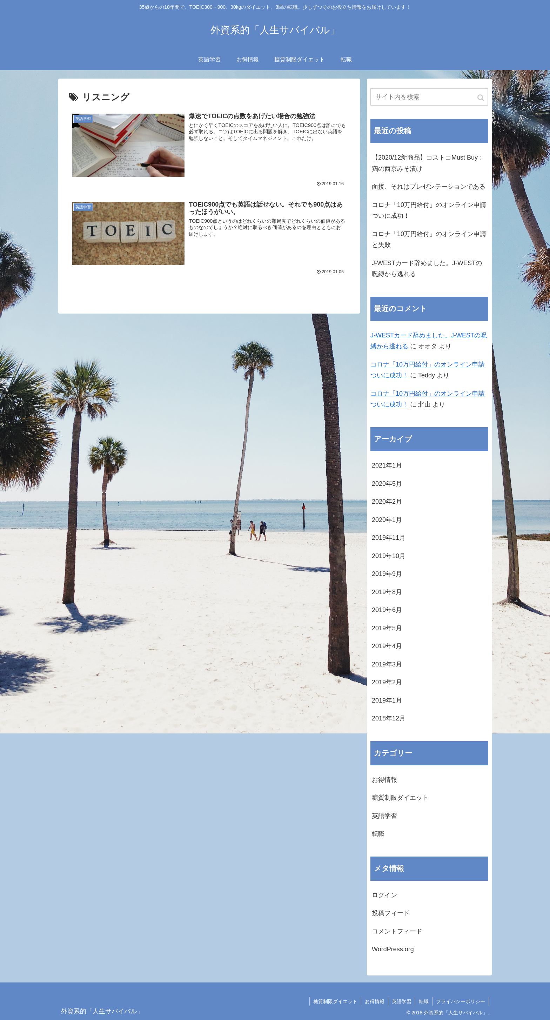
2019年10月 (388, 555)
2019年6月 (387, 609)
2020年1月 (387, 519)
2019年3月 (387, 664)
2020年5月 (387, 483)
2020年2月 (387, 501)
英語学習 (384, 815)
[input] (429, 97)
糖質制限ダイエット (400, 797)
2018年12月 (388, 718)
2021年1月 (387, 465)
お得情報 (384, 779)
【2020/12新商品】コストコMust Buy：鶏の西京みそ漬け (428, 163)
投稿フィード (391, 913)
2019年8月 (387, 592)
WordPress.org (393, 949)
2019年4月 (387, 646)
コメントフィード (397, 931)
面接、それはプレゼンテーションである (428, 186)
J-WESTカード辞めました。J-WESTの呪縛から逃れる (427, 269)
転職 (378, 833)
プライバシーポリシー (460, 1001)
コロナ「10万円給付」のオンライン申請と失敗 (429, 239)
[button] (481, 97)
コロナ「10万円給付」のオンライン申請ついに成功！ (429, 210)
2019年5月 (387, 628)
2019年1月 (387, 700)
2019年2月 (387, 682)
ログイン (384, 895)
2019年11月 (388, 537)
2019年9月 (387, 573)
